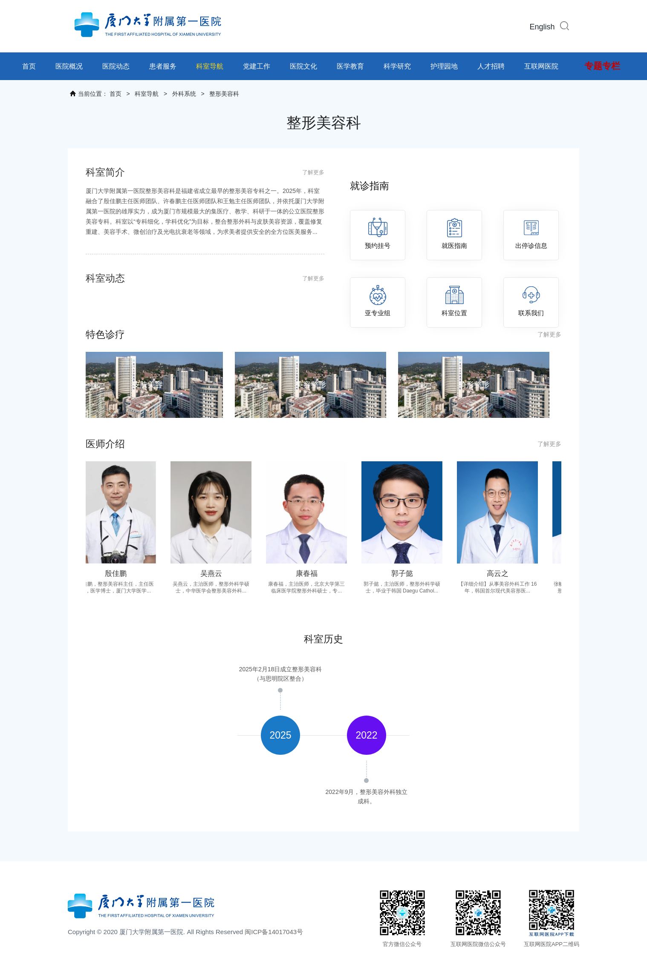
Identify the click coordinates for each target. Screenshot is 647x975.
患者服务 (162, 66)
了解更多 (313, 172)
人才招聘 (491, 66)
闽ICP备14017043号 (274, 931)
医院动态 (116, 66)
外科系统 (184, 93)
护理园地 (444, 66)
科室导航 (209, 66)
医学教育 (350, 66)
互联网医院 (541, 66)
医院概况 (69, 66)
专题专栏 (602, 66)
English (542, 27)
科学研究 (397, 66)
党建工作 (256, 66)
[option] (280, 735)
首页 (29, 66)
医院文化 (303, 66)
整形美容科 (224, 93)
